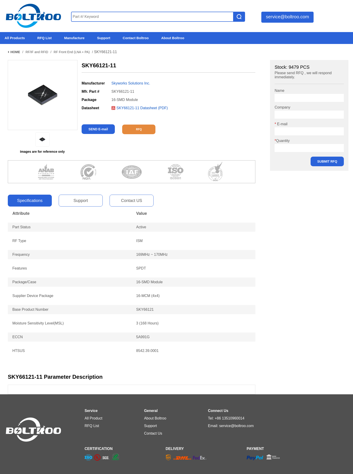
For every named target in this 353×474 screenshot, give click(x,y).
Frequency (21, 254)
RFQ (139, 129)
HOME (15, 52)
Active (141, 227)
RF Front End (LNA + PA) (72, 52)
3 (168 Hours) (147, 323)
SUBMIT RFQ (327, 161)
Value (141, 213)
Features (19, 268)
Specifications (29, 200)
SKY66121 (145, 309)
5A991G (143, 337)
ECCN (17, 337)
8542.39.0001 (147, 351)
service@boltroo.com (287, 16)
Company (282, 107)
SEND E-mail (98, 129)
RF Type (19, 241)
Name (279, 91)
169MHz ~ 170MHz (152, 254)
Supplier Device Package (32, 296)
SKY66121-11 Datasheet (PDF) (139, 108)
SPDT (141, 268)
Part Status (21, 227)
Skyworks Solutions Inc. (130, 83)
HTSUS (18, 351)
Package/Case (24, 282)
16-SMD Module (149, 282)
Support (80, 200)
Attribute (21, 213)
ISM (139, 241)
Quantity (282, 141)
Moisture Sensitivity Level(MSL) (38, 323)
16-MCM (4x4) (148, 296)
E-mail (281, 124)
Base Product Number (30, 309)
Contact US (131, 200)
